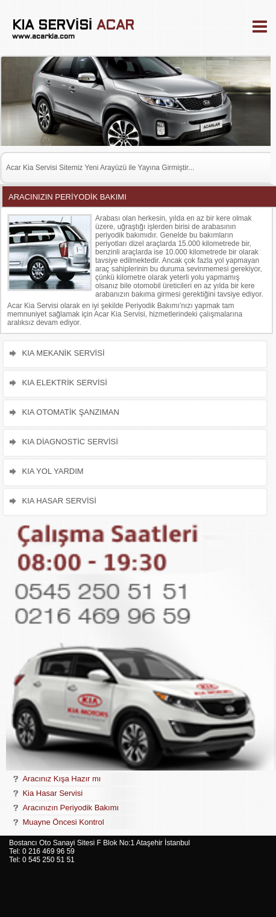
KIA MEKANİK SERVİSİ (63, 353)
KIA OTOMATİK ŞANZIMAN (70, 412)
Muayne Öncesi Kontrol (63, 822)
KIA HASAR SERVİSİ (59, 500)
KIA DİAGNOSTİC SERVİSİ (70, 441)
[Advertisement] (232, 876)
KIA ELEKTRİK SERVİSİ (64, 382)
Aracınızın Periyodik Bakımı (70, 807)
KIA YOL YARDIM (52, 471)
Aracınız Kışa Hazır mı (61, 778)
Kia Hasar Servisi (52, 793)
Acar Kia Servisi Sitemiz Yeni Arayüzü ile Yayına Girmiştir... (100, 167)
